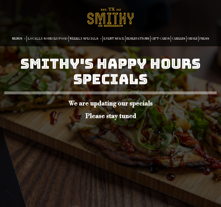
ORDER (192, 39)
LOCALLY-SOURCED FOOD (48, 39)
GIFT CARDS (160, 39)
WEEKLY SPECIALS (86, 39)
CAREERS (178, 39)
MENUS (19, 39)
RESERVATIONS (137, 39)
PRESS (204, 39)
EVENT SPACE (114, 39)
